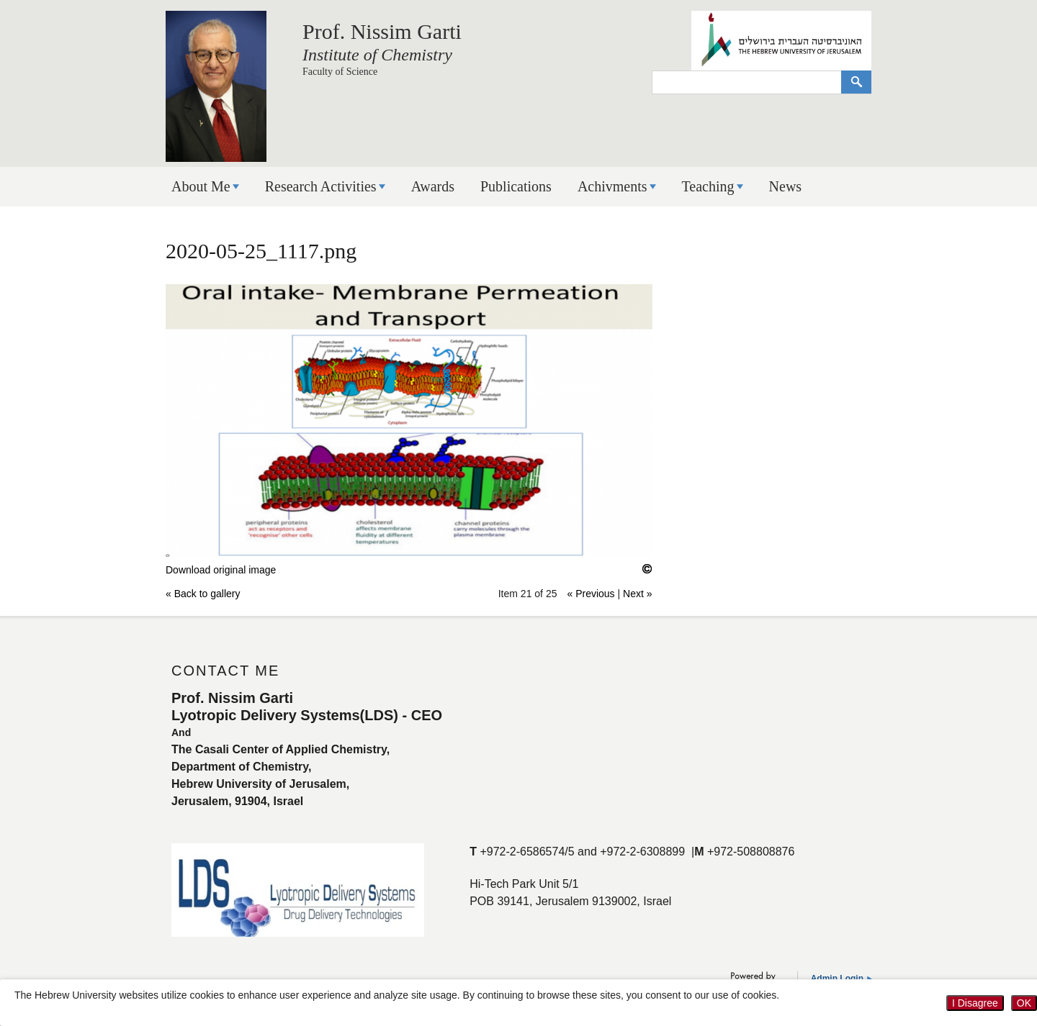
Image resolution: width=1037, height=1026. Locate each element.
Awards (432, 186)
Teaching (708, 186)
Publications (516, 186)
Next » (637, 593)
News (785, 186)
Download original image (221, 570)
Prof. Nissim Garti (382, 31)
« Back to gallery (203, 593)
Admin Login (837, 978)
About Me (200, 186)
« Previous (590, 593)
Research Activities (321, 186)
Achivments (612, 186)
